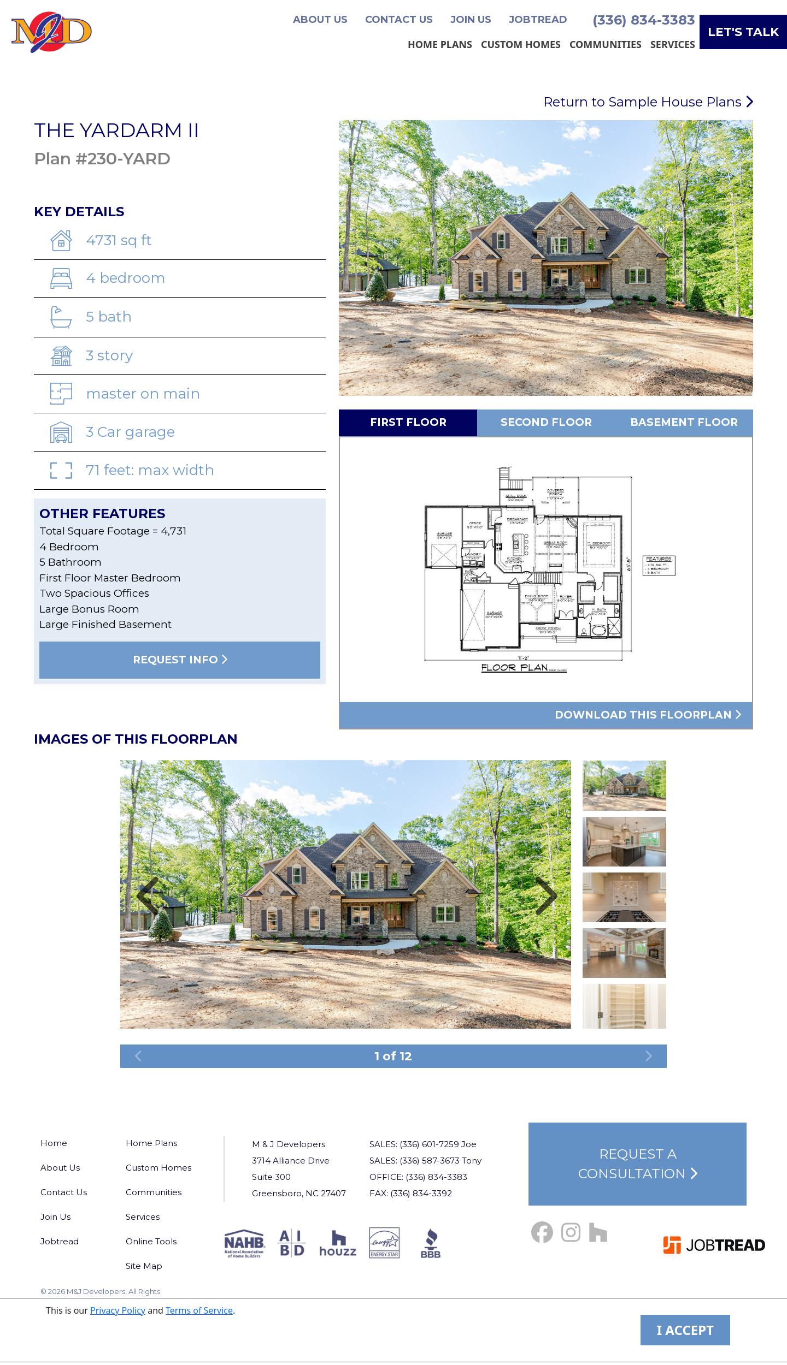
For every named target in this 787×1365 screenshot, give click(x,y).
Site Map (144, 1266)
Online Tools (151, 1241)
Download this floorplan (648, 715)
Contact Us (399, 20)
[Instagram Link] (570, 1232)
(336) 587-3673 (430, 1160)
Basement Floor (684, 422)
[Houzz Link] (598, 1232)
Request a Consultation (637, 1164)
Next (624, 1033)
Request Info (180, 660)
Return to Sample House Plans (648, 102)
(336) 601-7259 (429, 1144)
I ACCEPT (685, 1330)
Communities (605, 44)
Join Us (470, 20)
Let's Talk (743, 32)
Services (672, 44)
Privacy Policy (117, 1310)
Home (53, 1143)
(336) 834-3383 (643, 20)
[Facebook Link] (542, 1232)
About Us (320, 20)
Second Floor (546, 422)
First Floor (408, 422)
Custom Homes (521, 44)
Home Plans (440, 44)
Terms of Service (199, 1310)
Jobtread (538, 20)
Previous (624, 754)
